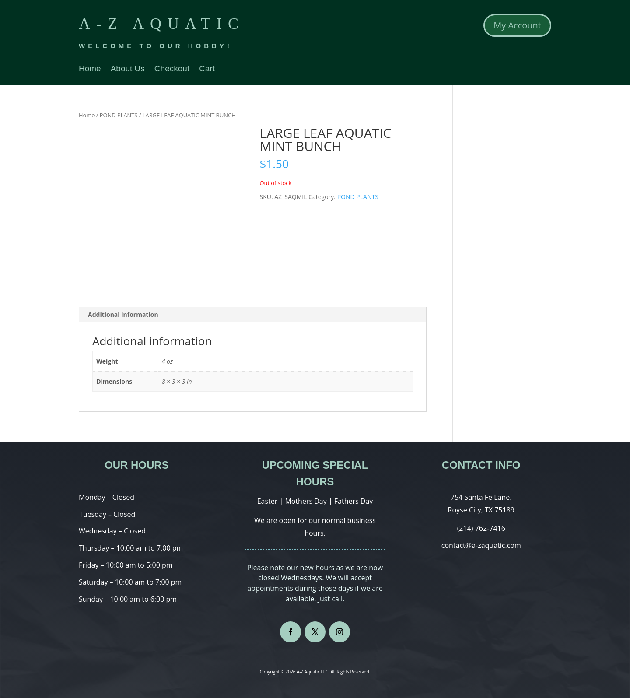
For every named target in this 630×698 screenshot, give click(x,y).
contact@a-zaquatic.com (481, 545)
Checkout (171, 69)
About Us (128, 69)
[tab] (123, 314)
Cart (207, 69)
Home (90, 69)
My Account (517, 25)
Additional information (123, 314)
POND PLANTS (119, 115)
